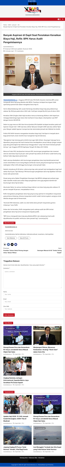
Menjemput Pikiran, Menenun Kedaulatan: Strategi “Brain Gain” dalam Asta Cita (45, 350)
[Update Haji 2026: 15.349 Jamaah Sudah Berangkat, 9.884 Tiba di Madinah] (17, 404)
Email (5, 299)
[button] (4, 244)
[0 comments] (19, 51)
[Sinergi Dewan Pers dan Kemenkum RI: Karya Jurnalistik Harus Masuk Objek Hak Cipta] (17, 335)
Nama (5, 292)
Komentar (6, 268)
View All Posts (24, 238)
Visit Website (11, 238)
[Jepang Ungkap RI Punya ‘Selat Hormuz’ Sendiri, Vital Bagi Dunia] (17, 435)
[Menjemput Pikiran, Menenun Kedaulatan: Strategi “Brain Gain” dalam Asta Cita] (47, 335)
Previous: (16, 250)
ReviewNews (41, 465)
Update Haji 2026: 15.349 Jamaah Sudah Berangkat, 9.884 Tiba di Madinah (15, 419)
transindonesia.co (8, 46)
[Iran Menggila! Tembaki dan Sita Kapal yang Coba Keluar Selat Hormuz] (47, 435)
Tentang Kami (24, 458)
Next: (48, 250)
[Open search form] (62, 19)
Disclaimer (41, 458)
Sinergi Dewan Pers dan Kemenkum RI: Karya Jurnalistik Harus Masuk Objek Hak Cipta (16, 350)
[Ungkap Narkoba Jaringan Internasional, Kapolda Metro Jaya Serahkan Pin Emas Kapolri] (17, 366)
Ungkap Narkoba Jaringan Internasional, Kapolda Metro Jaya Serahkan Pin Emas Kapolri (16, 380)
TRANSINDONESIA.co (10, 100)
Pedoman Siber (33, 458)
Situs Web (6, 306)
